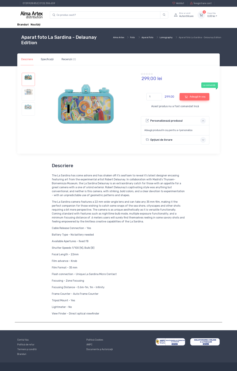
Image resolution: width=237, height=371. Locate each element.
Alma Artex (118, 37)
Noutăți (35, 24)
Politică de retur (25, 344)
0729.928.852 (30, 3)
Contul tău (23, 339)
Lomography (166, 37)
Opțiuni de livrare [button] (159, 139)
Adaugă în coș (195, 96)
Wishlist (178, 3)
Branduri (23, 24)
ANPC (89, 344)
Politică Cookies (94, 339)
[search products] (105, 15)
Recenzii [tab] (69, 59)
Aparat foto (147, 37)
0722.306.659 (47, 3)
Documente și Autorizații (99, 349)
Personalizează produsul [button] (164, 120)
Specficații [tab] (47, 59)
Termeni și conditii (27, 349)
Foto (132, 37)
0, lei (212, 15)
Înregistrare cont (201, 3)
